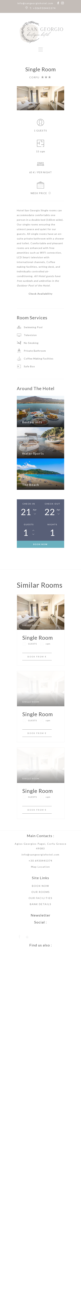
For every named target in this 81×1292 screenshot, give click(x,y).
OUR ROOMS (40, 919)
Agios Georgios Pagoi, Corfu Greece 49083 (40, 874)
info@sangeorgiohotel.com (35, 3)
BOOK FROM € (37, 666)
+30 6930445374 (40, 888)
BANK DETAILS (40, 931)
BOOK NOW (40, 544)
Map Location (40, 894)
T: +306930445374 (43, 8)
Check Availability (40, 293)
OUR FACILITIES (40, 925)
